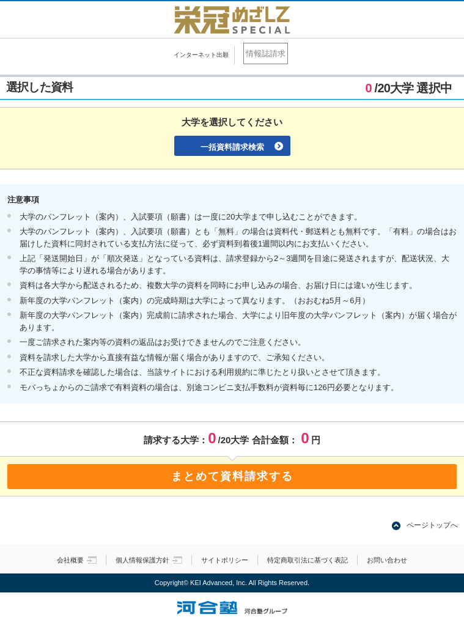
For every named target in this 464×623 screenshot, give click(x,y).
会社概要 (77, 560)
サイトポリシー (224, 560)
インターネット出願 (201, 54)
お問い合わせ (387, 560)
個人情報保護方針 (149, 560)
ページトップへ (432, 525)
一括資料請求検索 (232, 147)
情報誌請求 (265, 53)
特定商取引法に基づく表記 (307, 560)
